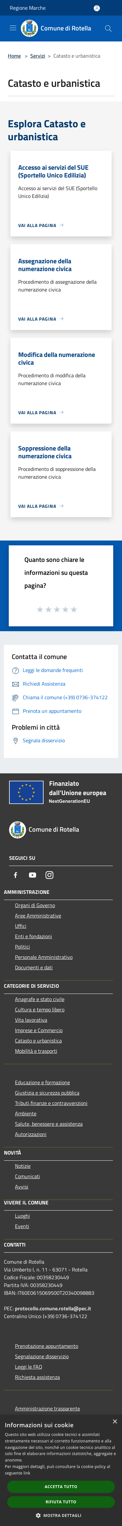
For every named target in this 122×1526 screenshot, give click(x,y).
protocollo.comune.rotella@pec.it (53, 1308)
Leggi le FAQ (28, 1367)
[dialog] (61, 1470)
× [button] (114, 1421)
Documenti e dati (34, 967)
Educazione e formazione (42, 1082)
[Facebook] (15, 875)
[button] (61, 1515)
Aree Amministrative (38, 915)
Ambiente (25, 1113)
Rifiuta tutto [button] (61, 1502)
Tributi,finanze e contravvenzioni (51, 1103)
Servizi (37, 56)
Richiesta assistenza (37, 1377)
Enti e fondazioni (33, 936)
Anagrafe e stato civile (39, 999)
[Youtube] (32, 875)
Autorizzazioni (31, 1134)
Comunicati (27, 1176)
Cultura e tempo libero (39, 1009)
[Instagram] (49, 875)
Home (14, 56)
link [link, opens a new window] (26, 1473)
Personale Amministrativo (44, 957)
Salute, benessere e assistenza (49, 1124)
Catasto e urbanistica (38, 1040)
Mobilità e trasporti (36, 1051)
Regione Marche (28, 8)
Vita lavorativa (31, 1020)
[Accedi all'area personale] (96, 8)
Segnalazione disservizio (42, 1356)
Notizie (23, 1166)
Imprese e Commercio (38, 1030)
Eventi (22, 1226)
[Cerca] (108, 28)
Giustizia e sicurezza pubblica (47, 1093)
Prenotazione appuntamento (46, 1346)
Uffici (20, 926)
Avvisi (21, 1186)
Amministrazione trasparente (47, 1408)
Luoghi (22, 1216)
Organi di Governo (35, 905)
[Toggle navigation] (13, 28)
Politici (22, 947)
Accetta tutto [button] (61, 1486)
